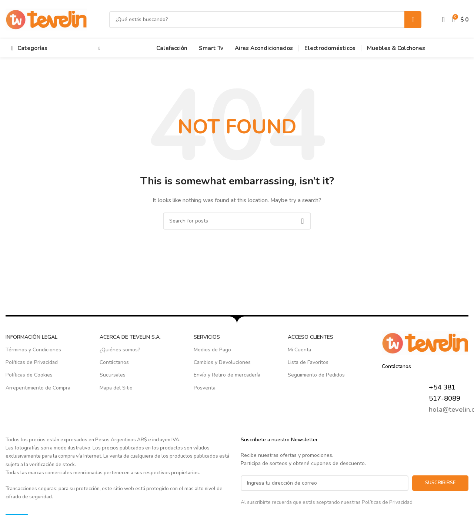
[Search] (265, 19)
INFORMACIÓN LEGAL (31, 337)
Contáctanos (114, 362)
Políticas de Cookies (29, 374)
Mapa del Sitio (116, 387)
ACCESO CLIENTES (310, 337)
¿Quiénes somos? (120, 349)
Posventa (205, 387)
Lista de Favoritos (308, 362)
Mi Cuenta (299, 349)
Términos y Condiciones (33, 349)
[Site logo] (46, 19)
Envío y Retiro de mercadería (227, 374)
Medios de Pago (212, 349)
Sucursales (113, 374)
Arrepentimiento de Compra (38, 387)
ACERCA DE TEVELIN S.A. (130, 337)
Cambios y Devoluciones (222, 362)
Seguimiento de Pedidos (316, 374)
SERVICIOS (207, 337)
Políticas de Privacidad (32, 362)
